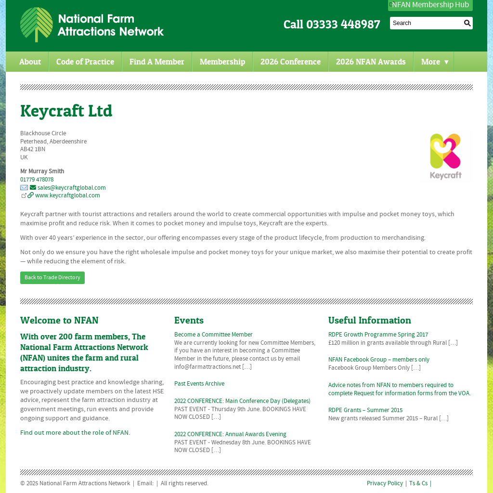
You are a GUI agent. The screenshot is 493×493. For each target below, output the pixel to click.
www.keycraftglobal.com (63, 196)
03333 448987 (343, 24)
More (435, 61)
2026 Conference (290, 61)
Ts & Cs (418, 484)
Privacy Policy (385, 484)
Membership (222, 61)
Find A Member (157, 61)
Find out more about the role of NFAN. (75, 433)
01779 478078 (36, 180)
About (30, 61)
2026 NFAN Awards (371, 61)
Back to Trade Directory (52, 278)
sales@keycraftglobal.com (68, 188)
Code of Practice (85, 61)
